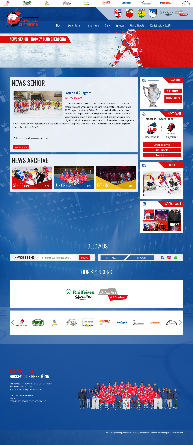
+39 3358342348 (23, 386)
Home (107, 433)
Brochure (138, 257)
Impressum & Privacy (130, 433)
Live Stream (161, 155)
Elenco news (21, 146)
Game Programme (162, 144)
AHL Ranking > (173, 91)
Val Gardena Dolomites (156, 433)
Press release (115, 257)
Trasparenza (116, 433)
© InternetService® (175, 433)
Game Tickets (161, 150)
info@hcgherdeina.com (29, 389)
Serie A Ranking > (173, 99)
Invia (84, 257)
